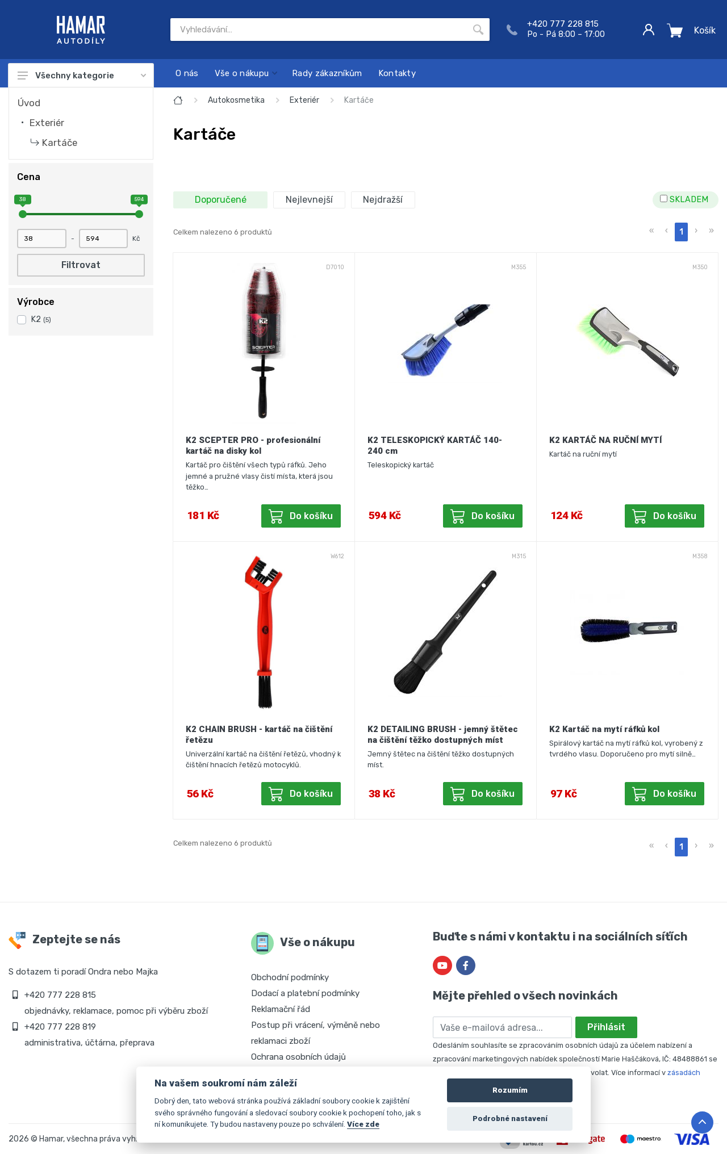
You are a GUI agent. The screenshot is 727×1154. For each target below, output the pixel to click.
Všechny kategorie (82, 75)
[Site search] (318, 29)
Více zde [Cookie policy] (363, 1123)
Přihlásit (606, 1027)
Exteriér (47, 122)
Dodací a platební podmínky (305, 993)
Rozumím (510, 1090)
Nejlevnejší (309, 199)
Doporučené (220, 199)
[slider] (23, 214)
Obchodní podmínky (290, 977)
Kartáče (59, 142)
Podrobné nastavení (510, 1118)
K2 (41, 319)
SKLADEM (684, 199)
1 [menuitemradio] (681, 232)
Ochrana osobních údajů (298, 1057)
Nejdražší (383, 199)
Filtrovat (81, 265)
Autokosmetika (236, 100)
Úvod (29, 102)
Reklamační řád (280, 1009)
